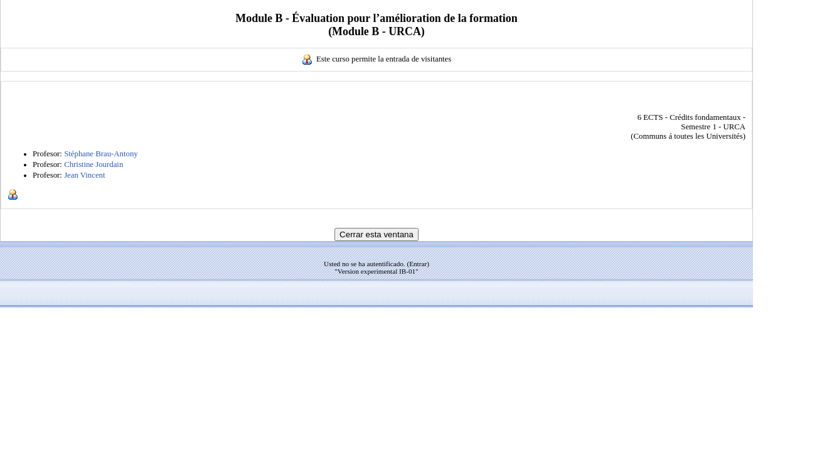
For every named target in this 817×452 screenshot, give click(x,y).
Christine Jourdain (93, 164)
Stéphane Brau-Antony (101, 153)
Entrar (418, 263)
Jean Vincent (84, 175)
